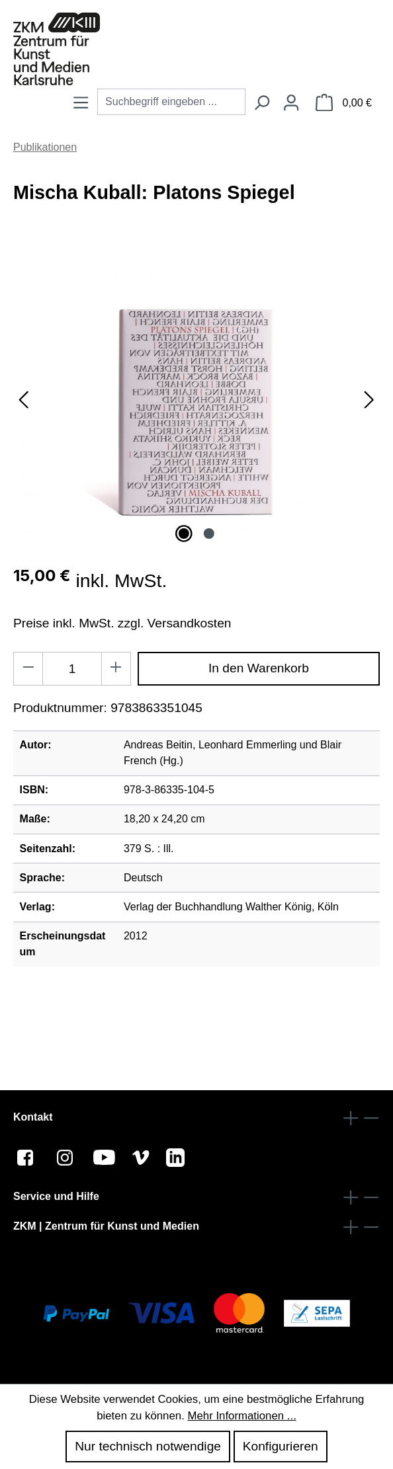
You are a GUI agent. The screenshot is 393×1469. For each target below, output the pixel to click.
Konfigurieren (280, 1446)
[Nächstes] (369, 411)
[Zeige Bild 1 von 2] (184, 533)
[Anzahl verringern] (28, 669)
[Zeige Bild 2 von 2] (208, 533)
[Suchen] (261, 103)
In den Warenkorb (258, 668)
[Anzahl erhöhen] (116, 669)
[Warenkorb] (344, 103)
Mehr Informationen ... (241, 1415)
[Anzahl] (72, 669)
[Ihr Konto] (291, 103)
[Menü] (80, 103)
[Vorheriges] (23, 411)
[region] (196, 412)
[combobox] (171, 102)
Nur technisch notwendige (148, 1446)
